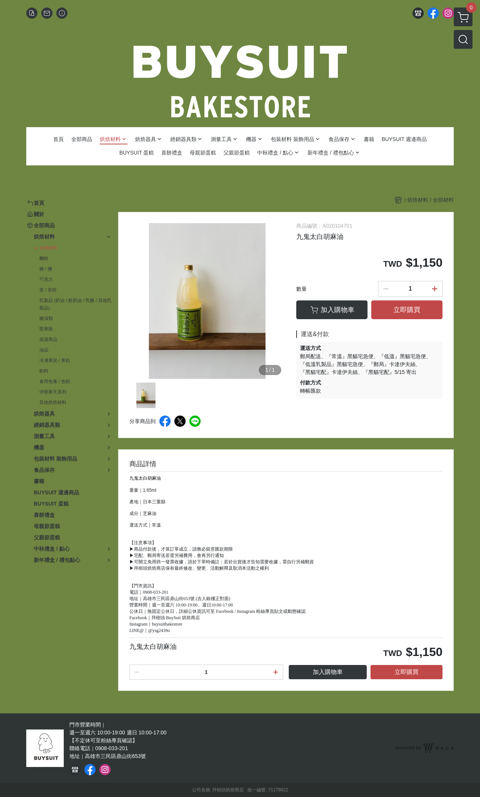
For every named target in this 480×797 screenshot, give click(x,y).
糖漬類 (46, 318)
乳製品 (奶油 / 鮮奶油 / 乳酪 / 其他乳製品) (75, 304)
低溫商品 (48, 339)
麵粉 (43, 258)
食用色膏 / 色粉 (54, 381)
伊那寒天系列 (52, 392)
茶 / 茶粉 (48, 290)
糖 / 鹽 (45, 269)
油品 (43, 350)
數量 (301, 289)
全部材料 (48, 248)
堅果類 (46, 329)
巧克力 (46, 279)
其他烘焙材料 (52, 402)
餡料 (43, 371)
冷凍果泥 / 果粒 (54, 360)
